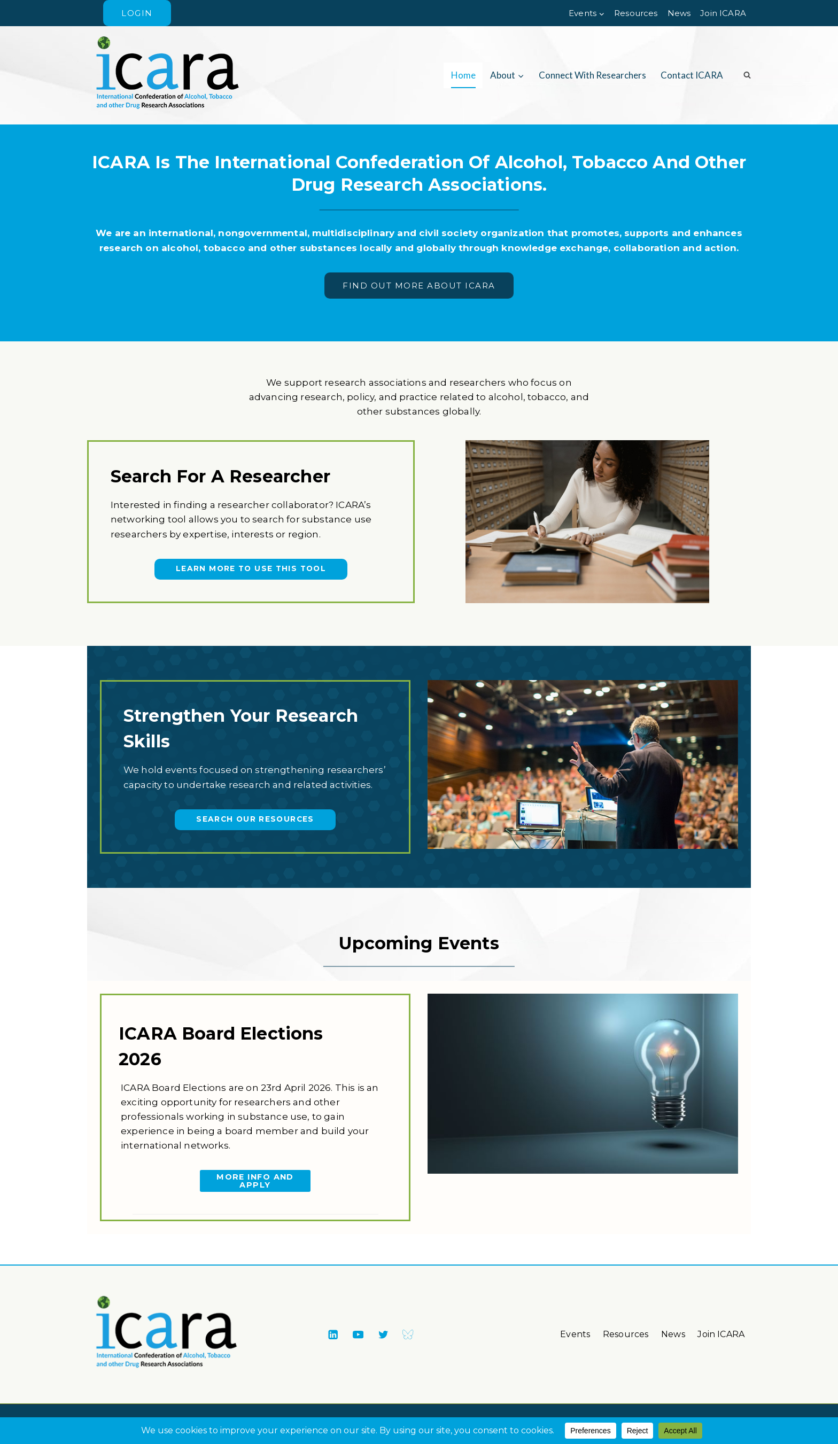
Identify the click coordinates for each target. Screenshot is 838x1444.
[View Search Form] (743, 75)
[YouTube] (358, 1334)
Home (463, 75)
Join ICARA (723, 13)
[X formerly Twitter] (383, 1334)
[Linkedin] (333, 1334)
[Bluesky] (408, 1334)
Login (137, 13)
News (679, 13)
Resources (636, 13)
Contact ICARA (692, 75)
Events (575, 1334)
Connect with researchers (592, 75)
